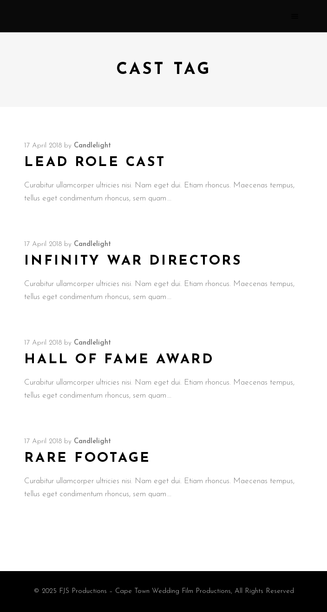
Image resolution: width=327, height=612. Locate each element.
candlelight (92, 145)
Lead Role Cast (95, 162)
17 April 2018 (43, 145)
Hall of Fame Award (119, 359)
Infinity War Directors (133, 261)
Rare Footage (87, 458)
